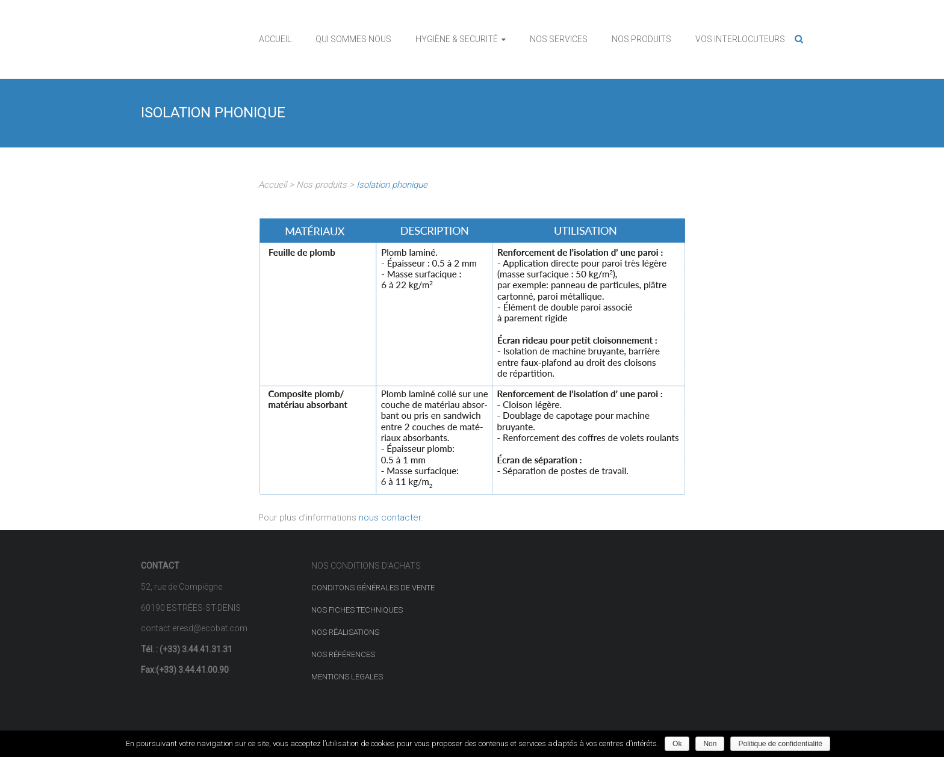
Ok (677, 744)
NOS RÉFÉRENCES (343, 654)
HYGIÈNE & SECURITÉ (456, 39)
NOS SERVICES (559, 39)
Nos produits (320, 184)
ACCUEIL (275, 39)
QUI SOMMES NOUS (353, 39)
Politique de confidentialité (780, 744)
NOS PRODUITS (641, 39)
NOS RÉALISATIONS (345, 632)
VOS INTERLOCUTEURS (740, 39)
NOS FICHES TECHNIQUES (357, 609)
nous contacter (390, 517)
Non (709, 744)
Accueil (273, 184)
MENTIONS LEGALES (347, 676)
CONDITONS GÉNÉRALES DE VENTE (373, 587)
